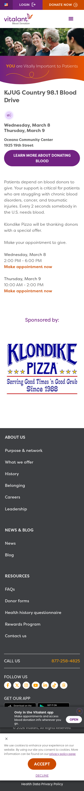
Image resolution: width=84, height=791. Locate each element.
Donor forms (17, 601)
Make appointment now (28, 266)
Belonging (15, 485)
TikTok (54, 685)
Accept (42, 764)
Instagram (26, 685)
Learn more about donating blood (42, 158)
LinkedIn (45, 685)
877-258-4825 (66, 661)
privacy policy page (62, 754)
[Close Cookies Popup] (6, 739)
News (10, 543)
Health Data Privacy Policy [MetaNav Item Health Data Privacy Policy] (42, 784)
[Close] (79, 711)
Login (24, 4)
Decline (42, 775)
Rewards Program (23, 624)
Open (74, 719)
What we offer (19, 462)
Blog (9, 555)
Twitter (16, 685)
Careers (12, 497)
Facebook (7, 685)
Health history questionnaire (33, 612)
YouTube (35, 685)
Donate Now (60, 4)
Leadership (16, 509)
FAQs (10, 589)
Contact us (15, 636)
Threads (63, 685)
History (12, 474)
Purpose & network (24, 450)
